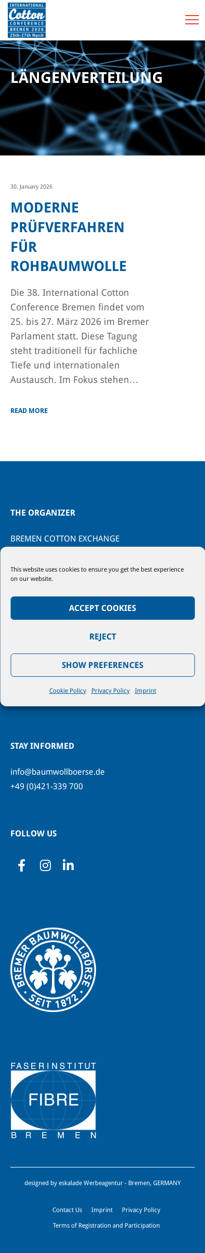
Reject (102, 637)
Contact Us (67, 1210)
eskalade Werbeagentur (91, 1183)
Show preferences (102, 665)
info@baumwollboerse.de (57, 772)
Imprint (145, 690)
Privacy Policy (110, 690)
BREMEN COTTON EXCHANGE (64, 539)
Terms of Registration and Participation (106, 1225)
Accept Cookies (102, 608)
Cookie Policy (67, 690)
